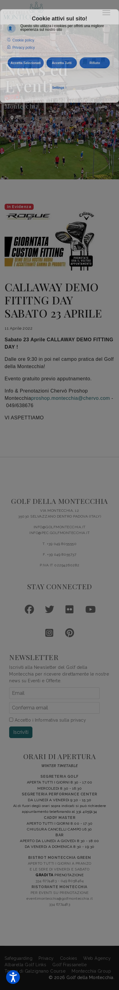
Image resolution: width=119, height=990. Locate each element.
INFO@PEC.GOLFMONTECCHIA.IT (59, 533)
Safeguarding (18, 958)
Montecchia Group (91, 971)
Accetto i (47, 720)
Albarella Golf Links (25, 964)
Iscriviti (20, 732)
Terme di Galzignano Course (35, 971)
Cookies (68, 958)
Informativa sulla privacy (60, 720)
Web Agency (97, 958)
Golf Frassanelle (69, 964)
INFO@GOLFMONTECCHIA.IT (60, 527)
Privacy (46, 958)
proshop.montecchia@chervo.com (70, 398)
